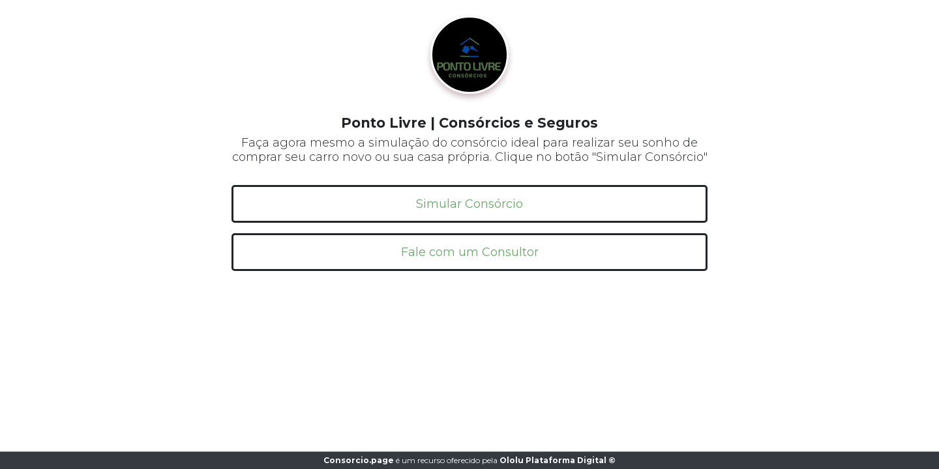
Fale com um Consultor (470, 252)
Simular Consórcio (469, 204)
